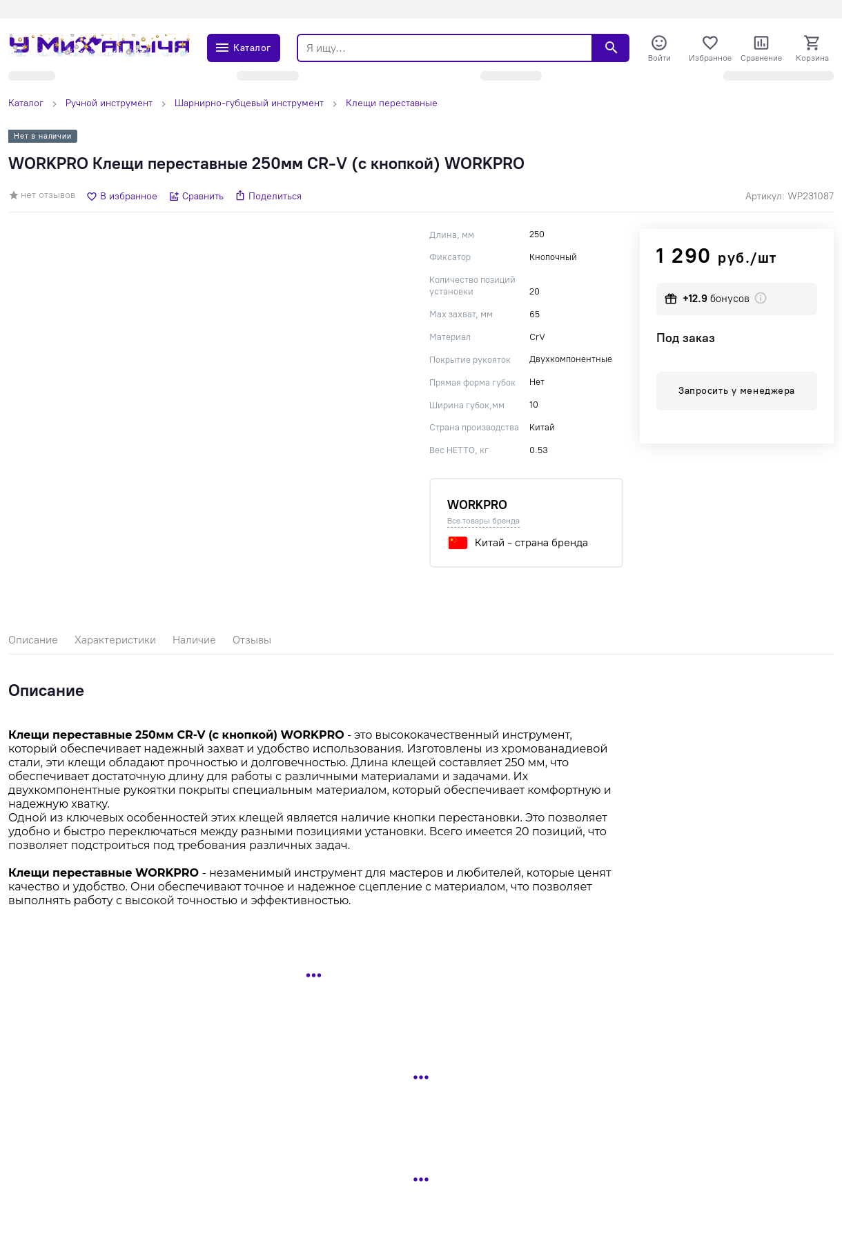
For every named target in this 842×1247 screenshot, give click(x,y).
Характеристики (115, 639)
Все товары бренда (483, 521)
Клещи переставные (392, 103)
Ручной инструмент (109, 103)
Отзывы (252, 639)
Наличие (194, 639)
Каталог (25, 103)
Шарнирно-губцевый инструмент (249, 103)
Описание (33, 639)
